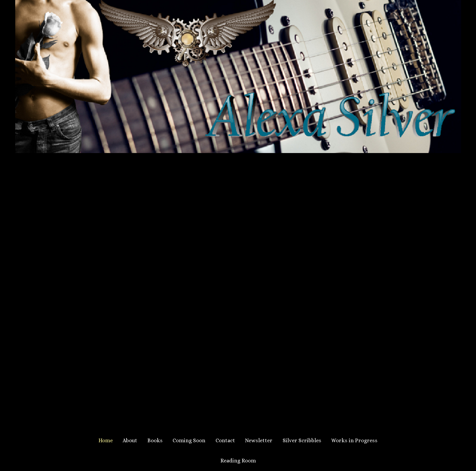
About (130, 440)
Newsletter (258, 440)
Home (106, 440)
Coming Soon (189, 440)
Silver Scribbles (302, 440)
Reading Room (238, 460)
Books (155, 440)
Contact (225, 440)
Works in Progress (354, 440)
